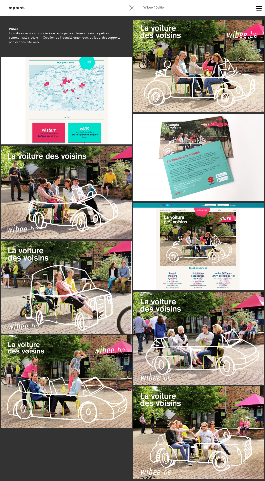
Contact (69, 8)
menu (259, 9)
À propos (49, 8)
